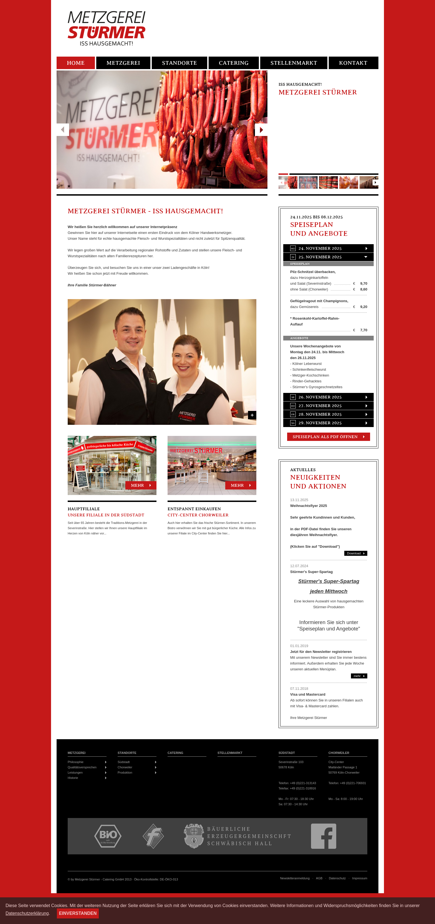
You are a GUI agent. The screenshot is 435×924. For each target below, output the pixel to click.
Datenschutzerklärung (27, 913)
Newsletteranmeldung (295, 878)
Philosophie (76, 762)
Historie (73, 777)
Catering (234, 63)
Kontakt (353, 63)
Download (354, 553)
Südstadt (124, 762)
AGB (319, 878)
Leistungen (75, 772)
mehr (137, 485)
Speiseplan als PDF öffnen (325, 437)
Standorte (179, 63)
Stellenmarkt (293, 63)
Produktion (125, 772)
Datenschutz (337, 878)
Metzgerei (123, 63)
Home (76, 63)
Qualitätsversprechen (82, 767)
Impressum (359, 878)
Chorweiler (125, 767)
